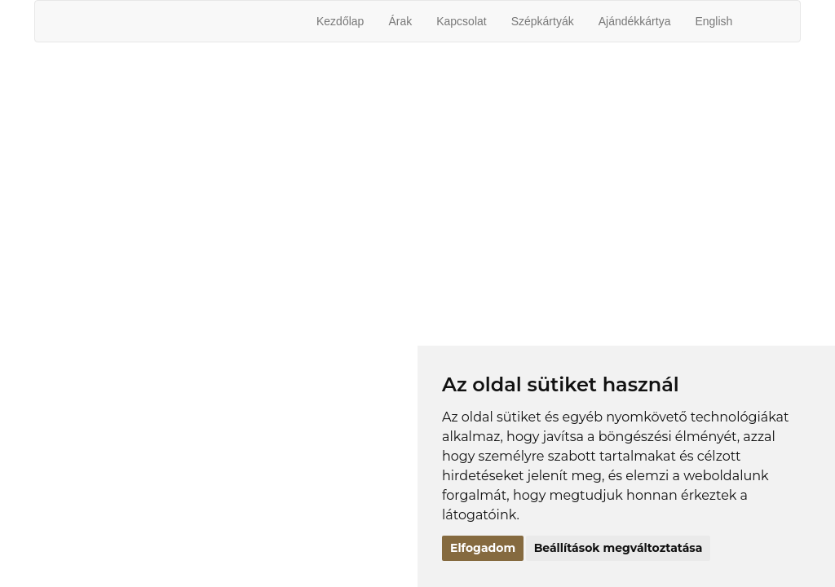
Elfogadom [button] (482, 548)
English (713, 21)
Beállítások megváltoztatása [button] (618, 548)
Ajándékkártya (635, 21)
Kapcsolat (461, 21)
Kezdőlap (340, 21)
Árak (400, 21)
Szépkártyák (542, 21)
